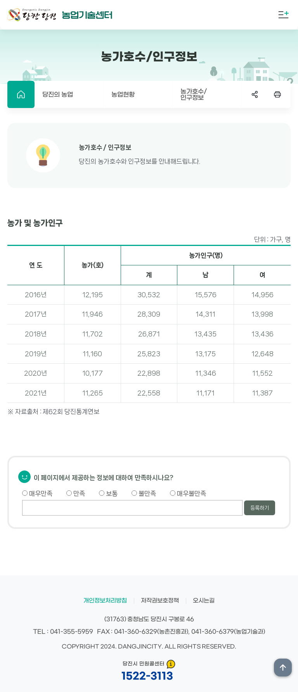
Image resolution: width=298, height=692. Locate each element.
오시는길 (204, 600)
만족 (75, 493)
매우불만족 (188, 493)
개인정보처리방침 (105, 600)
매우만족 (37, 493)
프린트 (277, 94)
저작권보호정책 (160, 600)
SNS (255, 94)
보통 (108, 493)
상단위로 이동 (283, 667)
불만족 (144, 493)
